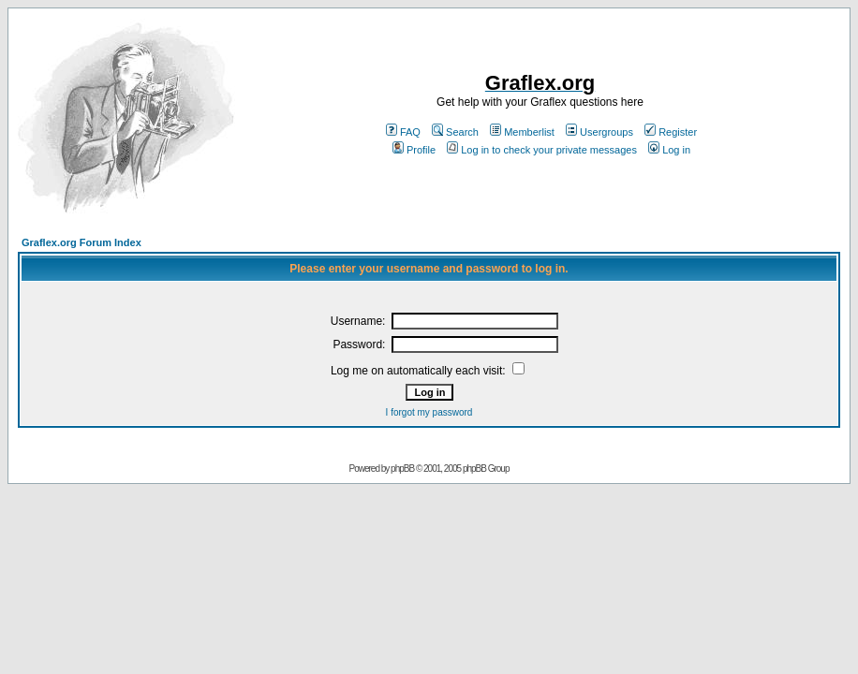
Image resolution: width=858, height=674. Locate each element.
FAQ (403, 132)
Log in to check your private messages (542, 149)
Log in (669, 149)
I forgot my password (429, 412)
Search (455, 132)
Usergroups (599, 132)
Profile (414, 149)
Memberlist (522, 132)
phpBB (402, 468)
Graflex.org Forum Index (81, 242)
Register (670, 132)
